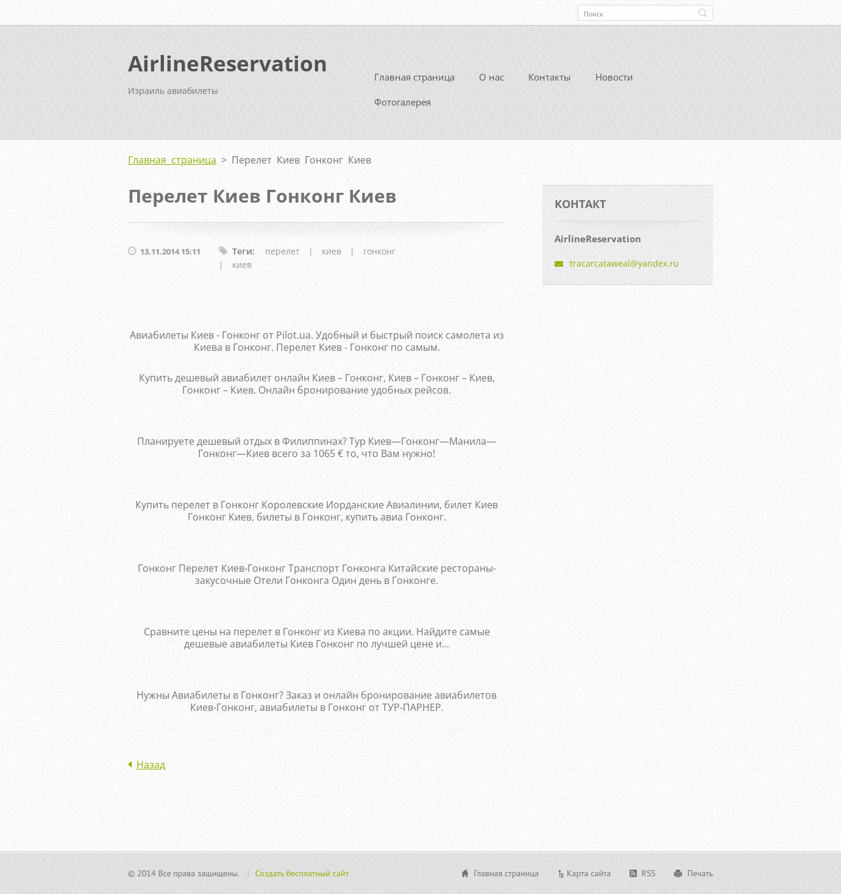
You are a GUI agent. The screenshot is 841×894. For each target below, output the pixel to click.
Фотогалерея (402, 102)
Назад (151, 764)
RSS (649, 873)
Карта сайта (589, 873)
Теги (242, 251)
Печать (700, 873)
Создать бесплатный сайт (302, 873)
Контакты (549, 77)
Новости (614, 77)
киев (331, 251)
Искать (702, 13)
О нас (491, 77)
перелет (282, 251)
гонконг (379, 251)
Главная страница (414, 77)
